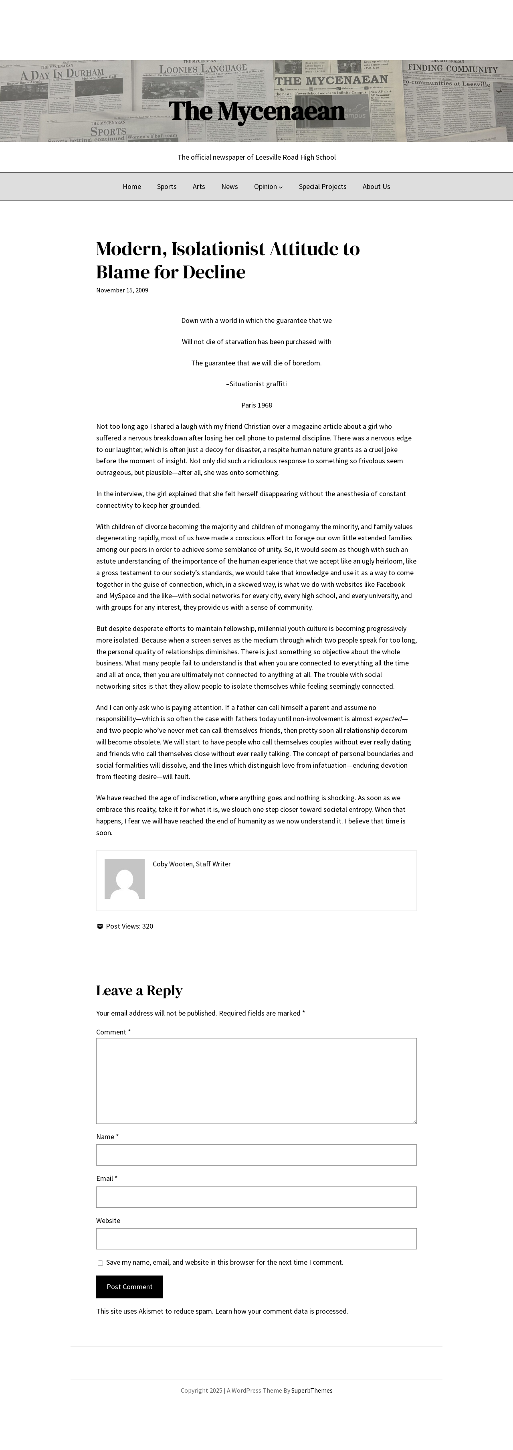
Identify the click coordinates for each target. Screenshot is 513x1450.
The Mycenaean (256, 110)
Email (107, 1178)
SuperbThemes (312, 1390)
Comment (113, 1031)
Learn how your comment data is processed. (281, 1311)
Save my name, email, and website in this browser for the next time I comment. (224, 1262)
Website (108, 1220)
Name (107, 1136)
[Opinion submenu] (281, 187)
